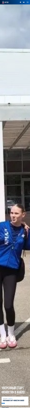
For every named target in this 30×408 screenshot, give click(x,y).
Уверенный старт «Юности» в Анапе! (13, 390)
